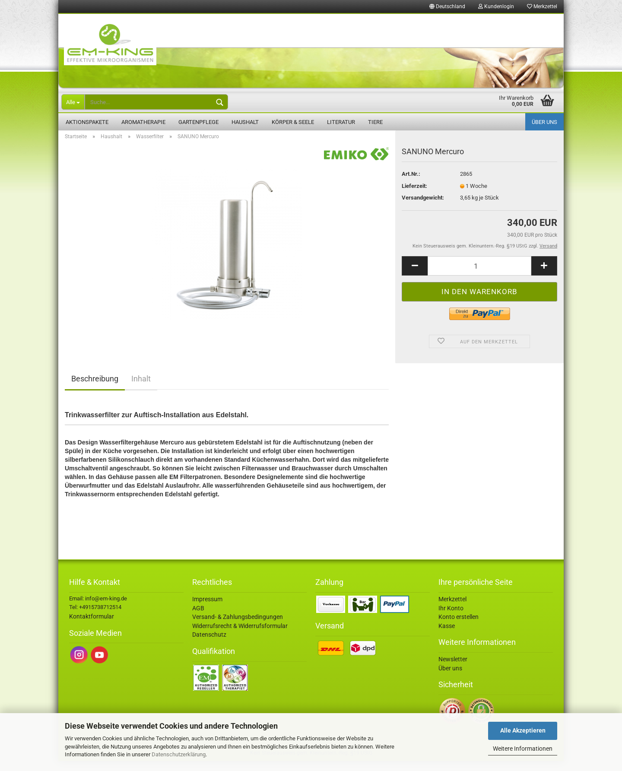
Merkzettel (542, 6)
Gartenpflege (198, 122)
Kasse (446, 635)
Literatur (341, 122)
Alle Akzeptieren (523, 730)
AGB (198, 618)
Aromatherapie (143, 122)
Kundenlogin (496, 6)
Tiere (375, 122)
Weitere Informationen (522, 748)
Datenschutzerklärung (179, 754)
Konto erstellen (458, 626)
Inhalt (141, 388)
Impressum (207, 609)
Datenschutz (209, 644)
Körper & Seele (293, 122)
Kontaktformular (91, 626)
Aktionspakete (87, 122)
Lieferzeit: (414, 196)
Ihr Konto (450, 618)
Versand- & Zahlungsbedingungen (237, 626)
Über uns (544, 122)
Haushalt (245, 122)
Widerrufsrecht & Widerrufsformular (240, 635)
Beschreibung (94, 388)
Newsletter (452, 669)
